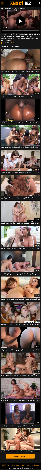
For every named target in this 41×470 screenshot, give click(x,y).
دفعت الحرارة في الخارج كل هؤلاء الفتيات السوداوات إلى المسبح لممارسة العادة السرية (20, 147)
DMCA (4, 465)
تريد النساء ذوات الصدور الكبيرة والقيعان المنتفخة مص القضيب (20, 299)
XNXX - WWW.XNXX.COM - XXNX (20, 3)
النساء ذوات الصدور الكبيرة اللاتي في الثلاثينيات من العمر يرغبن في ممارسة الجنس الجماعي (20, 375)
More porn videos (20, 456)
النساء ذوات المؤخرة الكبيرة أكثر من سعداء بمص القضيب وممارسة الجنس (20, 451)
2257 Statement (27, 465)
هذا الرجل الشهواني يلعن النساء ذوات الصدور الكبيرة (17, 198)
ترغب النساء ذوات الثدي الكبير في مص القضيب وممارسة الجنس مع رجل (20, 248)
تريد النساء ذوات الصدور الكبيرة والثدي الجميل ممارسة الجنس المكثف (20, 223)
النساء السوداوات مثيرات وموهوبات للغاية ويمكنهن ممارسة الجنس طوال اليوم (20, 122)
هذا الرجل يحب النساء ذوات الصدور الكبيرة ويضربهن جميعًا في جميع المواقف (20, 350)
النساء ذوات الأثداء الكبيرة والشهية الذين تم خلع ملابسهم (18, 426)
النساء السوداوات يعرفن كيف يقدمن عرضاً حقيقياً (16, 96)
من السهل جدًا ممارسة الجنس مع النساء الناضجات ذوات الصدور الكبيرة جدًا (20, 324)
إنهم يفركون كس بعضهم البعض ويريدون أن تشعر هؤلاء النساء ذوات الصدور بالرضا (20, 400)
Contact (36, 465)
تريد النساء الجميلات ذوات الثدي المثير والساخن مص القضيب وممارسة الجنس (20, 274)
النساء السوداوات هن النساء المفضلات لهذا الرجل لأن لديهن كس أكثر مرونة (20, 71)
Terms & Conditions (13, 465)
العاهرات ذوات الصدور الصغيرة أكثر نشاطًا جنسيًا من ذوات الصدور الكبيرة (20, 172)
